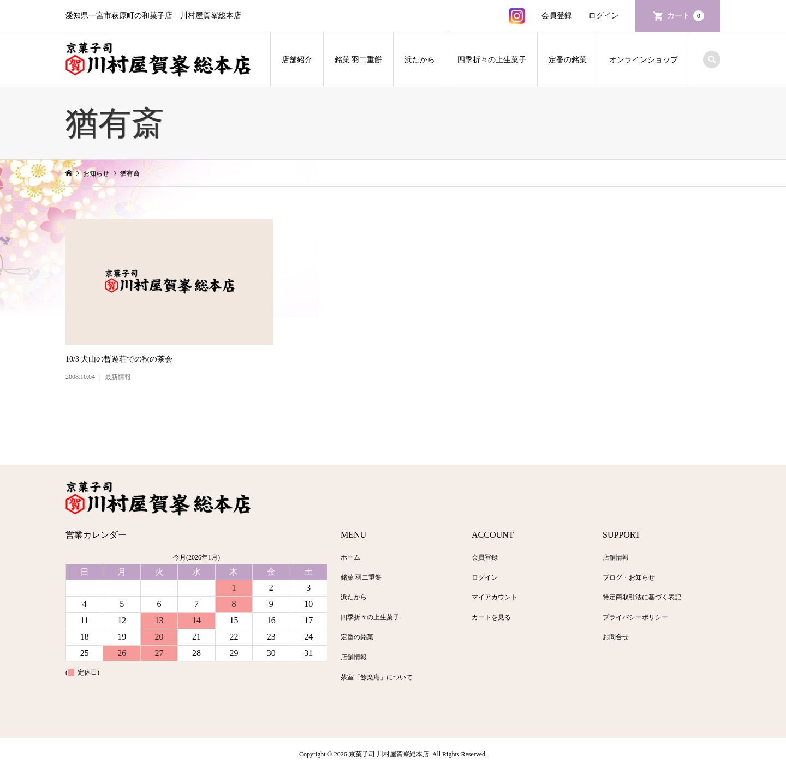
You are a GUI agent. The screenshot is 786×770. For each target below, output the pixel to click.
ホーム (350, 557)
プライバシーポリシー (635, 617)
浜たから (419, 60)
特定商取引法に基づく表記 (642, 597)
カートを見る (491, 617)
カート (685, 15)
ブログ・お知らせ (629, 577)
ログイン (603, 15)
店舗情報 (354, 657)
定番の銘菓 (568, 60)
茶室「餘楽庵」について (377, 677)
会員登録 (556, 15)
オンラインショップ (643, 60)
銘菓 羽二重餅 (359, 60)
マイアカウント (494, 597)
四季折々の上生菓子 (491, 60)
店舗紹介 (297, 60)
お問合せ (616, 637)
